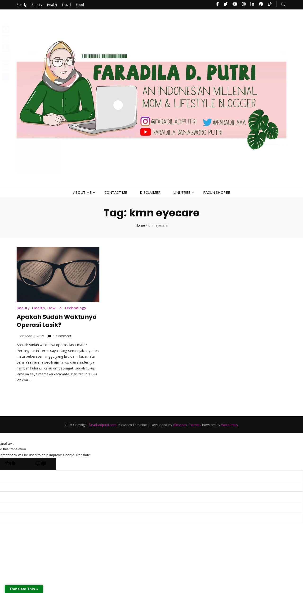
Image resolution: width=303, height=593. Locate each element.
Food (80, 4)
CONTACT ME (115, 192)
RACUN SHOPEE (216, 192)
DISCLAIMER (150, 192)
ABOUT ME (82, 192)
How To (54, 307)
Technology (75, 307)
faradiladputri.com (102, 432)
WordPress (229, 432)
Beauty (36, 4)
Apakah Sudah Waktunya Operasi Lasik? (49, 324)
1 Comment (62, 344)
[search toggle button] (283, 4)
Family (22, 4)
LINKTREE (181, 192)
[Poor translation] (40, 472)
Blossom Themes (186, 432)
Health (52, 4)
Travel (66, 4)
